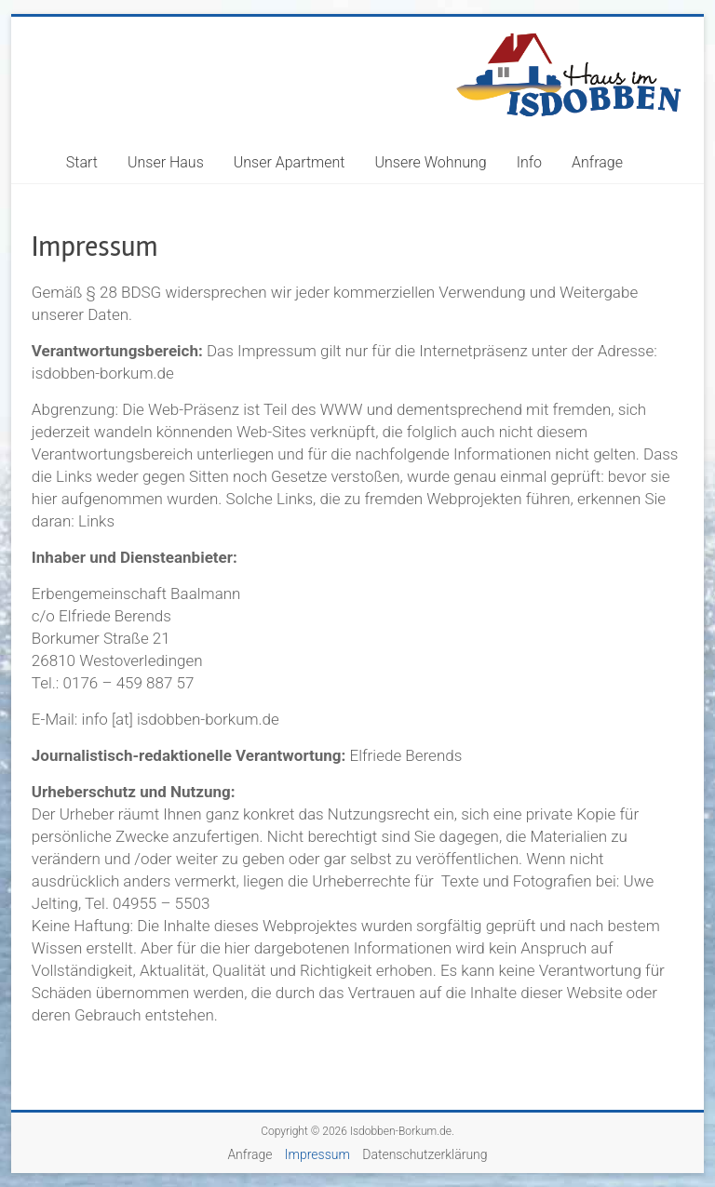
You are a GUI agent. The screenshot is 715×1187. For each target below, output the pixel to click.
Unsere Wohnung (431, 162)
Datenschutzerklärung (424, 1154)
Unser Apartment (289, 162)
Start (82, 162)
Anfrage (597, 162)
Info (529, 162)
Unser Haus (166, 162)
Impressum (317, 1154)
